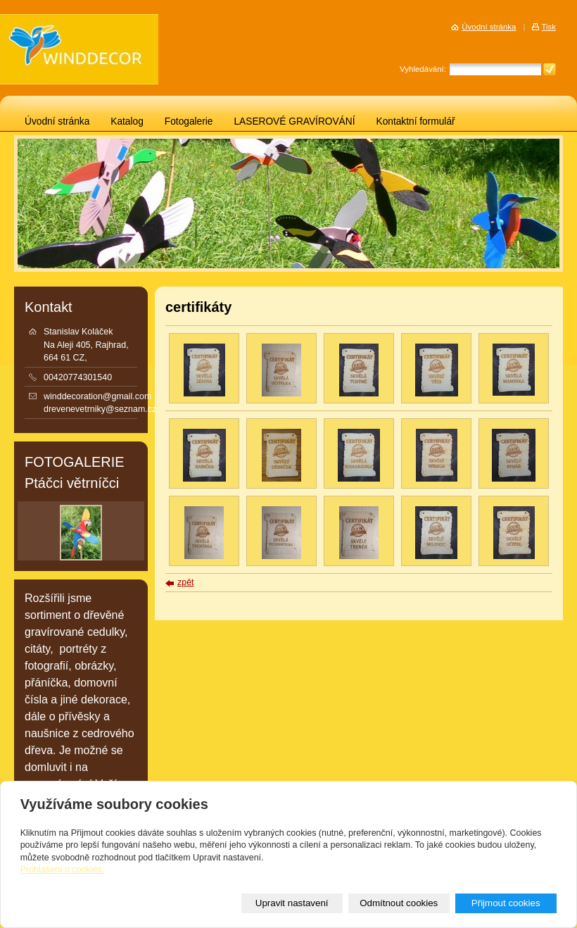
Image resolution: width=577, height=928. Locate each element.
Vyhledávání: (423, 69)
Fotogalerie (189, 121)
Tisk (548, 27)
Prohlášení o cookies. (62, 869)
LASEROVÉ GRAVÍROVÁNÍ (294, 121)
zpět (185, 582)
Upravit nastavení (292, 903)
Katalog (127, 121)
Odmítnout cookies (399, 903)
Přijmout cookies (505, 903)
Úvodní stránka (57, 121)
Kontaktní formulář (415, 121)
